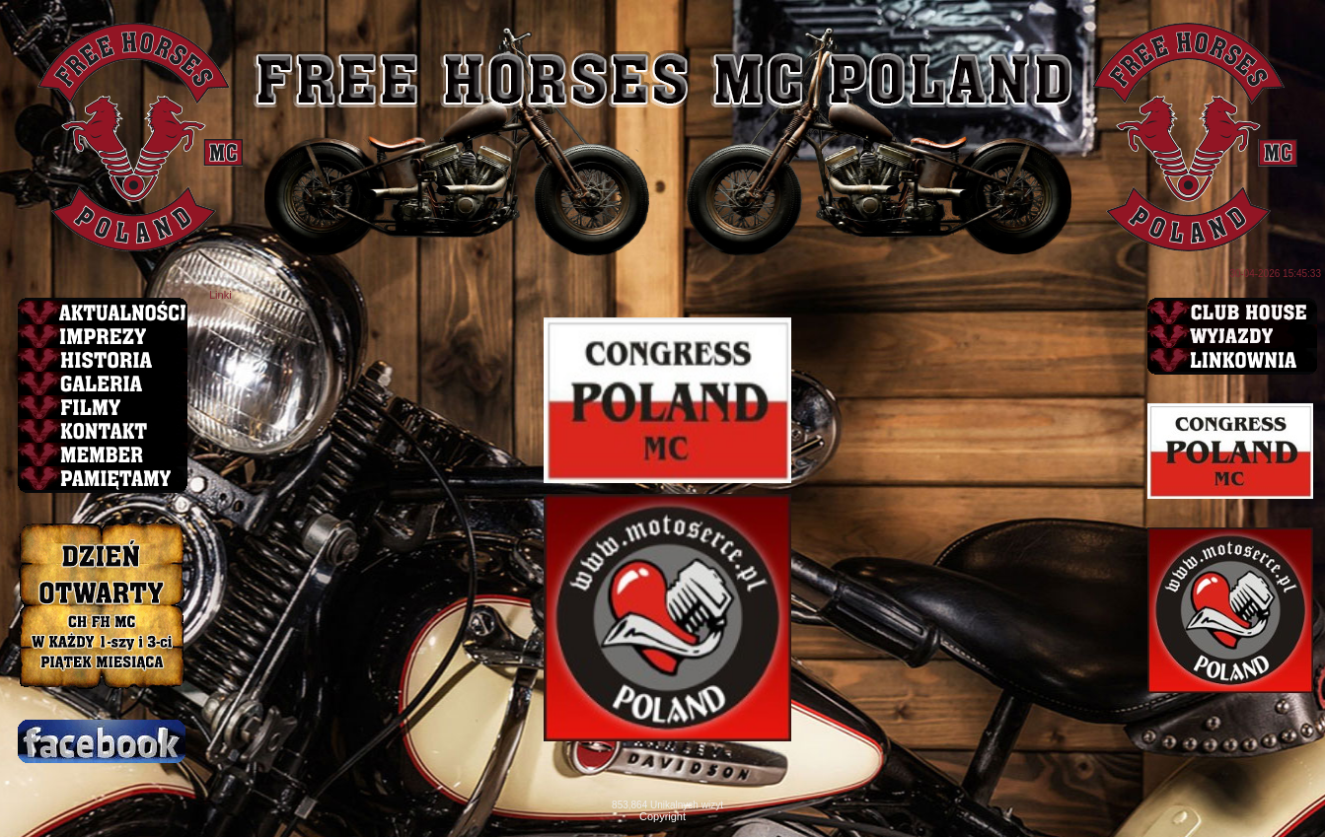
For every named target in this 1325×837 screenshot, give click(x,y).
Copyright (662, 816)
